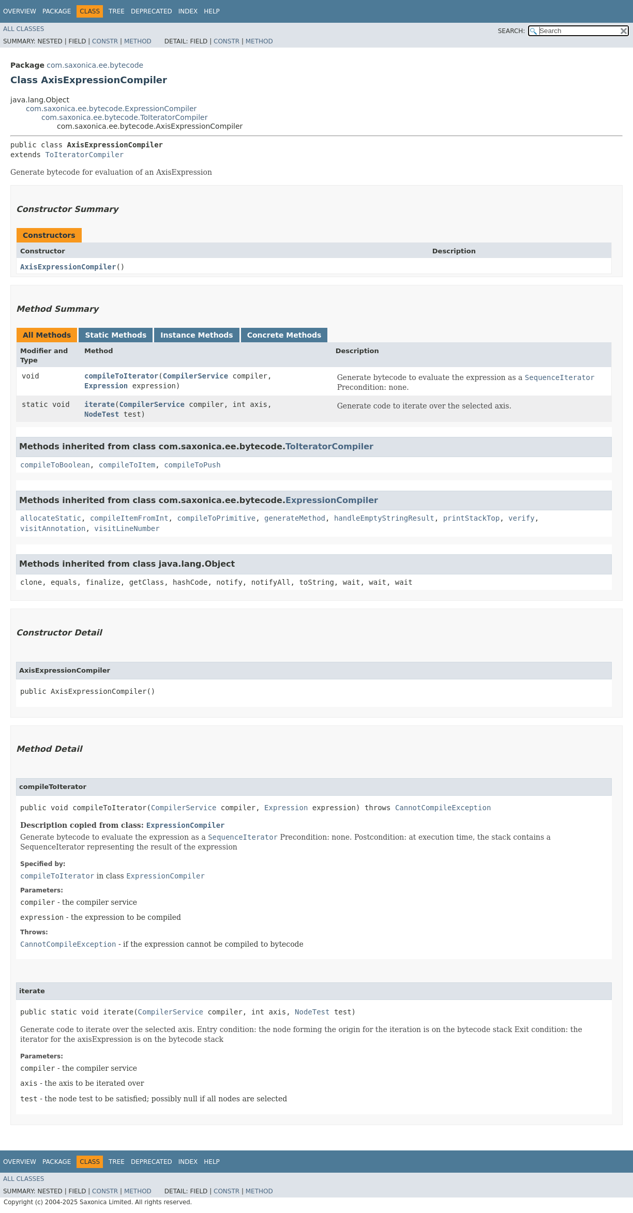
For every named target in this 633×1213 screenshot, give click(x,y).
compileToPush (192, 465)
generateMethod (294, 518)
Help (212, 11)
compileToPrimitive (216, 518)
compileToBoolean (55, 465)
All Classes (23, 29)
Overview (19, 11)
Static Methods (115, 335)
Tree (117, 11)
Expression (106, 386)
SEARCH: (511, 31)
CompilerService (195, 376)
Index (188, 11)
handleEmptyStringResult (384, 518)
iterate (99, 404)
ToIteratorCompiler (84, 154)
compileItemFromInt (129, 518)
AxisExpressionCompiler (68, 267)
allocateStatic (50, 518)
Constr (105, 41)
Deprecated (151, 11)
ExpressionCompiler (331, 500)
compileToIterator (121, 376)
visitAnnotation (52, 528)
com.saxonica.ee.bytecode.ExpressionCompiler (111, 108)
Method (138, 41)
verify (521, 518)
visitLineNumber (126, 528)
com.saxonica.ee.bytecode (95, 65)
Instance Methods (196, 335)
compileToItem (127, 465)
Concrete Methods (284, 335)
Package (56, 11)
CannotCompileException (443, 807)
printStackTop (471, 518)
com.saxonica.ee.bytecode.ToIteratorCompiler (124, 117)
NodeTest (101, 414)
